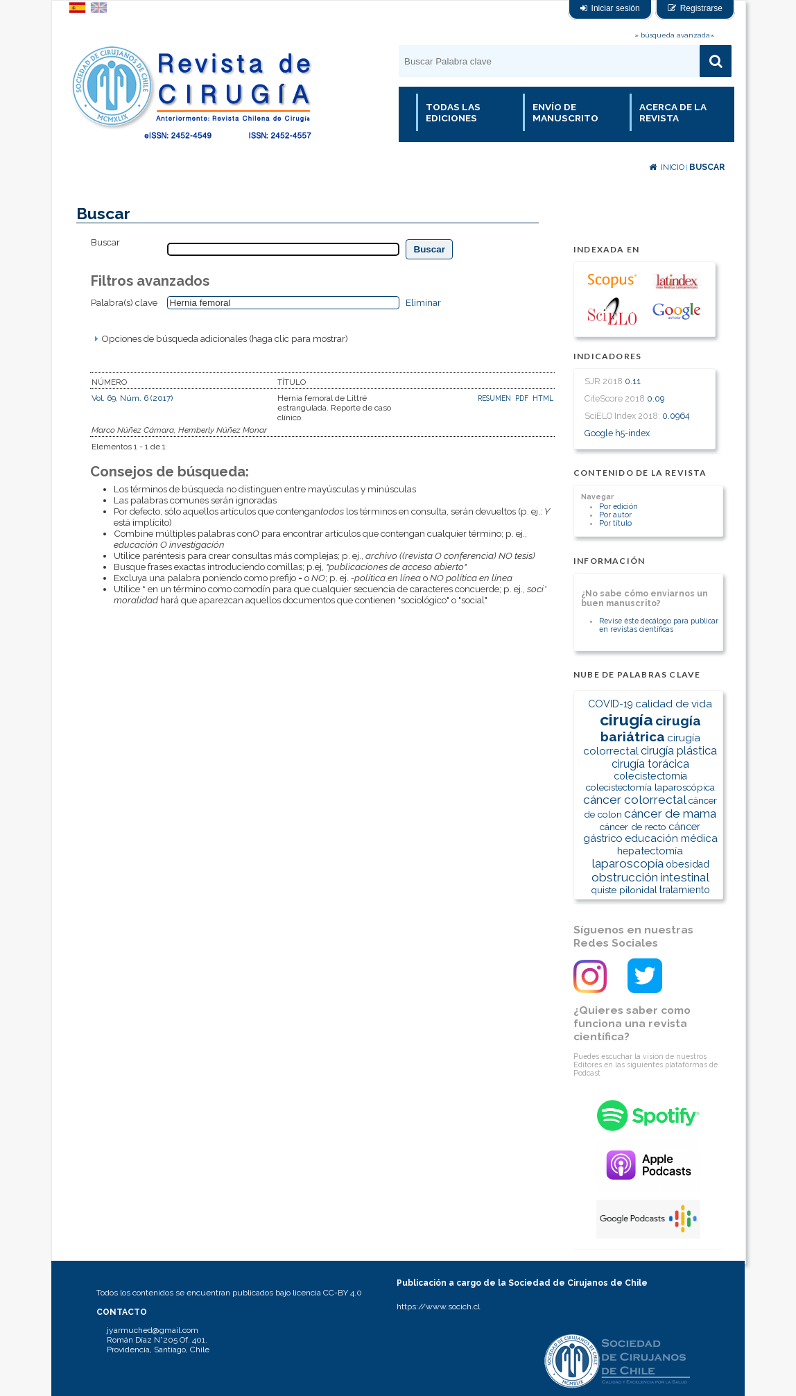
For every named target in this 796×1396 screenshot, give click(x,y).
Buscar (707, 167)
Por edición (618, 506)
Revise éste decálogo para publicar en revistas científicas (658, 625)
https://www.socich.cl (438, 1306)
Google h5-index (617, 433)
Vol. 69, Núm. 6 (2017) (132, 398)
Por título (615, 523)
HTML (543, 398)
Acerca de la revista (673, 112)
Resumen (495, 398)
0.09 (655, 398)
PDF (521, 398)
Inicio (666, 167)
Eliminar (423, 302)
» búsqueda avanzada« (674, 35)
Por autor (615, 514)
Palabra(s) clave (124, 302)
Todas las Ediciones (453, 112)
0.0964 (675, 416)
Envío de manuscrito (565, 112)
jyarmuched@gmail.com (152, 1330)
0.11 (633, 381)
